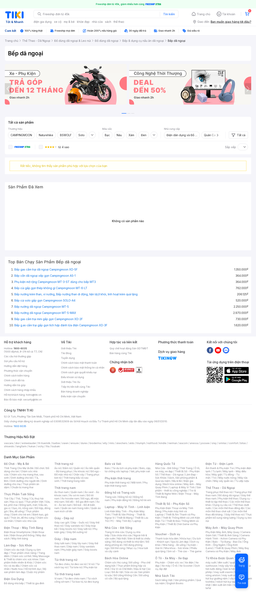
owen (65, 443)
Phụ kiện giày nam (71, 549)
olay (214, 443)
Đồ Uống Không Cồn (125, 575)
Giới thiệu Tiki (69, 348)
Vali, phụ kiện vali (140, 471)
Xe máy (166, 565)
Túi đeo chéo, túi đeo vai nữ (70, 564)
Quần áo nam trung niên (75, 508)
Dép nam (72, 546)
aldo (131, 443)
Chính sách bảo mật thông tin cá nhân (82, 367)
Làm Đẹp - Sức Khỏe (18, 545)
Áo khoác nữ (81, 471)
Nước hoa (17, 568)
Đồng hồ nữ (124, 496)
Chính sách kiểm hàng (16, 375)
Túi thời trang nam (67, 574)
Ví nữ (91, 564)
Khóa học (185, 538)
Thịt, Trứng (22, 498)
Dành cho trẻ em (21, 514)
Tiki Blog (66, 353)
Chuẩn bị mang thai (22, 487)
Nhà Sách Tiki (165, 575)
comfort (233, 443)
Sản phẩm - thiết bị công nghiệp (178, 489)
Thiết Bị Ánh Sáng (228, 535)
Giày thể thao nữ (234, 514)
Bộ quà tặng (121, 578)
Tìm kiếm (169, 14)
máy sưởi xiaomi (231, 575)
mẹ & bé (69, 21)
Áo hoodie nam (70, 498)
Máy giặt (217, 474)
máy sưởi (211, 562)
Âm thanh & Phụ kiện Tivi (220, 468)
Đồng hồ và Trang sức (120, 492)
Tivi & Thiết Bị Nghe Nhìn (175, 492)
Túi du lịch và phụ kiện (125, 468)
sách (108, 21)
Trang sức (110, 496)
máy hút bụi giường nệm (227, 577)
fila (47, 446)
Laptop (137, 520)
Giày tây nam (79, 543)
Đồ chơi (39, 468)
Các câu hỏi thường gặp (17, 356)
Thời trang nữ (63, 463)
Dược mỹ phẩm (36, 572)
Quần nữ (78, 468)
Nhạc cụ (131, 548)
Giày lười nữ (84, 528)
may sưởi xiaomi (223, 572)
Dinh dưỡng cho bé (22, 477)
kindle (162, 443)
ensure (75, 443)
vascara (8, 443)
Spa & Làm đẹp (179, 541)
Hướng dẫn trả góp (15, 385)
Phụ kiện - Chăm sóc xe (169, 562)
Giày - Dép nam (65, 539)
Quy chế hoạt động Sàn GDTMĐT (129, 348)
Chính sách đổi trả (14, 380)
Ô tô (174, 565)
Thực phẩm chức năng (23, 552)
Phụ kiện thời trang (118, 478)
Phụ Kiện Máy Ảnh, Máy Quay (222, 532)
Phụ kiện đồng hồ (121, 500)
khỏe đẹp (83, 21)
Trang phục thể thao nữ (219, 492)
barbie (56, 443)
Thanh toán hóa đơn (166, 538)
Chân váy (78, 474)
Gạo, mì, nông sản (22, 508)
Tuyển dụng (68, 357)
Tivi (214, 477)
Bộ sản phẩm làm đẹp (25, 570)
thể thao (119, 21)
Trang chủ (203, 14)
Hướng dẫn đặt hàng (15, 365)
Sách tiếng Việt (163, 580)
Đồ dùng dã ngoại (228, 495)
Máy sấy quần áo (223, 480)
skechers (121, 443)
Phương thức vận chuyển (18, 370)
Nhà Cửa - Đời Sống (118, 527)
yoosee (205, 443)
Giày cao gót (61, 522)
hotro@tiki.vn (33, 394)
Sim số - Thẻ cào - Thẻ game (184, 551)
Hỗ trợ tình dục (33, 568)
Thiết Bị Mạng (125, 517)
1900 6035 (20, 426)
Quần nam (77, 492)
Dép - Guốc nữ (79, 522)
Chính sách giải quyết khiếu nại (79, 372)
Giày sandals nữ (74, 525)
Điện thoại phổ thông (22, 535)
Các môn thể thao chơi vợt (228, 510)
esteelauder (29, 443)
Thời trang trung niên (73, 480)
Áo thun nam (61, 492)
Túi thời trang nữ (65, 559)
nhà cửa (97, 21)
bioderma (95, 443)
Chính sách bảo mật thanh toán (79, 362)
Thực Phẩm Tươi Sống (19, 494)
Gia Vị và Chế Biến (121, 568)
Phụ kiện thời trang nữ (117, 482)
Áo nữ (57, 468)
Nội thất (121, 538)
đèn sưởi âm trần (222, 584)
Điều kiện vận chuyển (73, 396)
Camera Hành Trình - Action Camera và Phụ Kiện (228, 538)
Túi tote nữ (76, 567)
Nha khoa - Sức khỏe (176, 548)
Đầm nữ (67, 468)
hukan (32, 446)
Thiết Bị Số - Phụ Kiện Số (172, 503)
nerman (172, 443)
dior (17, 443)
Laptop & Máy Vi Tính (182, 487)
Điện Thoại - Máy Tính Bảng (23, 527)
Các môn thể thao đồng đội (228, 508)
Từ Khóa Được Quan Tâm (223, 558)
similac (223, 443)
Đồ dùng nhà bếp (14, 583)
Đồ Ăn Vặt (117, 572)
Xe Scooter (186, 565)
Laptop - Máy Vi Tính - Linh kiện (127, 507)
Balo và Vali (113, 463)
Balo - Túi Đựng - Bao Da (227, 541)
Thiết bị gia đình (35, 583)
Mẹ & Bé (177, 480)
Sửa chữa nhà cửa (121, 535)
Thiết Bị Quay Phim (226, 548)
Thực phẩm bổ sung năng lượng (229, 516)
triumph (140, 443)
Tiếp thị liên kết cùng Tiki (75, 386)
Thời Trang (186, 468)
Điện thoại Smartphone (17, 532)
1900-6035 (20, 348)
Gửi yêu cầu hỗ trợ (14, 361)
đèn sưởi (223, 562)
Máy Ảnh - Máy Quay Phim (224, 527)
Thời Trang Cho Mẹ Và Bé (18, 468)
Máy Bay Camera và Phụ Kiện (227, 550)
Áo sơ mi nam (77, 495)
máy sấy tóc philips (230, 565)
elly (105, 443)
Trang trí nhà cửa (114, 532)
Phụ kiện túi (90, 567)
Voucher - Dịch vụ (167, 534)
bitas (243, 443)
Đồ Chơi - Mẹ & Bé (16, 463)
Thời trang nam (65, 487)
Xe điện (189, 562)
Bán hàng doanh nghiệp (74, 391)
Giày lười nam (62, 543)
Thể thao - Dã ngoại (171, 474)
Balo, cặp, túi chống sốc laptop (128, 470)
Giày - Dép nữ (64, 518)
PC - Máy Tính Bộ (121, 520)
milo (111, 443)
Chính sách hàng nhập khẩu (20, 389)
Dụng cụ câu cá (222, 504)
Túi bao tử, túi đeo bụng (85, 581)
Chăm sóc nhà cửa (25, 520)
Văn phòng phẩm (184, 580)
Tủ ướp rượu (242, 480)
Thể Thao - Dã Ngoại (220, 487)
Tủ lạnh (216, 471)
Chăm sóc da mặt (14, 549)
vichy (41, 446)
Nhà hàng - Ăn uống (174, 544)
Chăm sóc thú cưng (116, 562)
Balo (107, 468)
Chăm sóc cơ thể (21, 556)
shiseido (9, 446)
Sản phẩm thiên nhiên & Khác (24, 561)
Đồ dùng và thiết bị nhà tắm (128, 541)
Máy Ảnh (236, 551)
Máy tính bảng (20, 538)
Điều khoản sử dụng (72, 377)
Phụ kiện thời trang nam (126, 484)
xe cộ (57, 21)
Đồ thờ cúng (118, 548)
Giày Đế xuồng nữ (77, 532)
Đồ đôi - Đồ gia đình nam (80, 501)
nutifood (152, 443)
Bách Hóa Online (116, 558)
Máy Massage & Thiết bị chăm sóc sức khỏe (27, 558)
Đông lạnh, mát (28, 504)
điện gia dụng (43, 21)
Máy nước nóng (227, 477)
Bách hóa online (172, 484)
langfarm (21, 446)
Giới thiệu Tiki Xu (70, 381)
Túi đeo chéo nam (74, 578)
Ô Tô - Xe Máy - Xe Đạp (171, 558)
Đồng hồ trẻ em (142, 500)
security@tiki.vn (32, 399)
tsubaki (55, 446)
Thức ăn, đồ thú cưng (22, 517)
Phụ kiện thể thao (228, 498)
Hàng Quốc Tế (165, 463)
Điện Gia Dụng (14, 579)
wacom (183, 443)
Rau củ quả (16, 501)
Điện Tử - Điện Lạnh (219, 463)
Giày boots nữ (68, 528)
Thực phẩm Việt (34, 501)
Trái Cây (9, 498)
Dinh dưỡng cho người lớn (25, 480)
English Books (175, 583)
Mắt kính (136, 482)
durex (84, 443)
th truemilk (44, 443)
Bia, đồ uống (17, 511)
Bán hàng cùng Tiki (121, 353)
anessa (194, 443)
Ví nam (58, 578)
